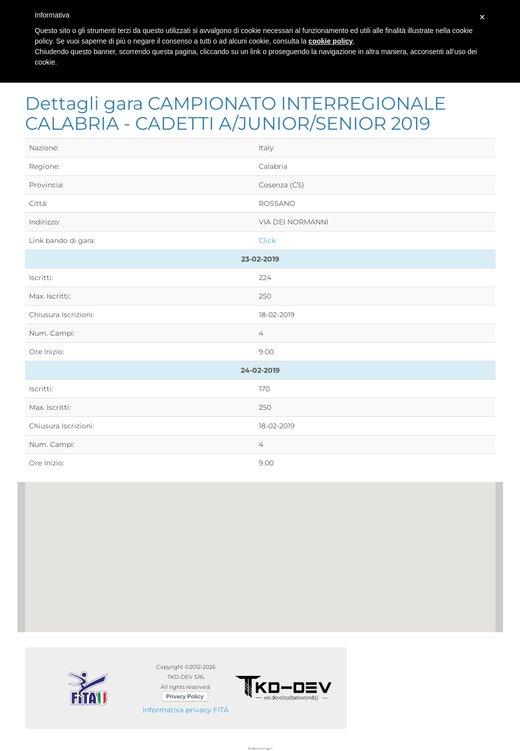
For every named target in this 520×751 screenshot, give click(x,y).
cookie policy (330, 41)
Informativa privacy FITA (186, 709)
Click (267, 240)
